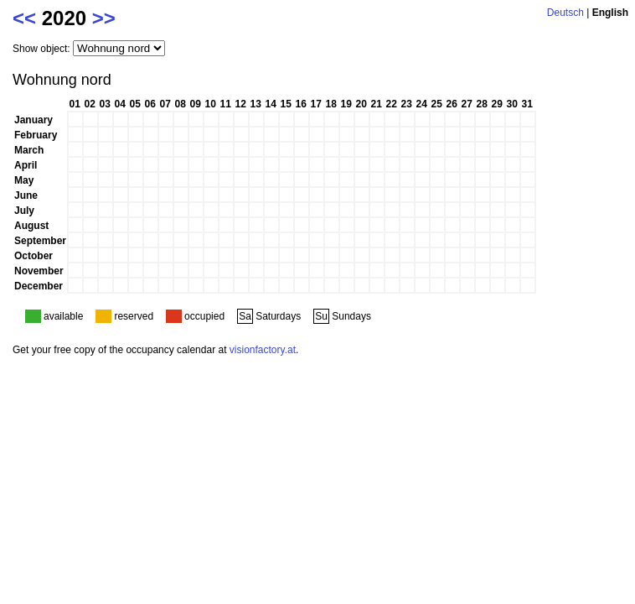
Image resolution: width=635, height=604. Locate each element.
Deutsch (565, 12)
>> (104, 18)
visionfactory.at (263, 350)
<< (24, 18)
